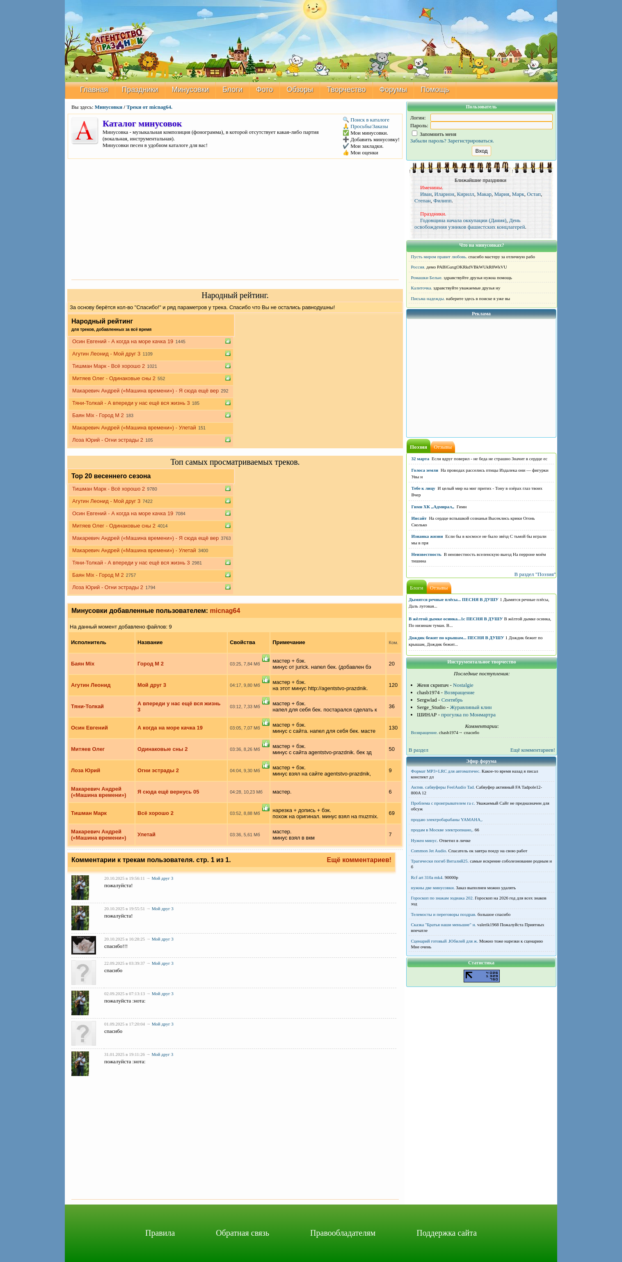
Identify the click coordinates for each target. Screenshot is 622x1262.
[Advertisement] (235, 218)
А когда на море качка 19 (170, 728)
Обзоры (299, 89)
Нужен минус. (424, 840)
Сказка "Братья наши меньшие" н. (443, 924)
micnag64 (225, 610)
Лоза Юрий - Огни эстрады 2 (107, 440)
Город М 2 (150, 664)
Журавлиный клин (471, 707)
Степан (422, 200)
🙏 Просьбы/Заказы (365, 126)
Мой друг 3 (151, 685)
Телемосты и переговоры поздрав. (443, 914)
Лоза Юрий (85, 770)
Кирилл (465, 194)
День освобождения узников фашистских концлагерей (469, 223)
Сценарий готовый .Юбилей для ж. (444, 940)
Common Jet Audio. (429, 850)
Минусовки (190, 89)
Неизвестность (426, 554)
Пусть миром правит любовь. (439, 256)
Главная (94, 89)
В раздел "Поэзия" (535, 574)
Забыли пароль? (428, 141)
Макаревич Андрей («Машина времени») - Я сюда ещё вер (145, 391)
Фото (264, 89)
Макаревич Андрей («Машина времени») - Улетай (134, 427)
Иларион (444, 194)
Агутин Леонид (90, 685)
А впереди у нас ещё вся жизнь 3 (179, 706)
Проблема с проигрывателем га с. (443, 803)
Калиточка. (421, 287)
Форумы (393, 89)
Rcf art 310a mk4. (427, 877)
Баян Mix (82, 664)
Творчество (346, 89)
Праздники (140, 89)
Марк (518, 194)
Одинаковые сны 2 (162, 749)
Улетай (146, 834)
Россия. (418, 266)
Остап (534, 194)
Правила (160, 1232)
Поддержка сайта (446, 1232)
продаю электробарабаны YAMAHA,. (447, 819)
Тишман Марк (89, 813)
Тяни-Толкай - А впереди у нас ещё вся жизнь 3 (131, 403)
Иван (426, 194)
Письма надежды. (428, 298)
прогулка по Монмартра (468, 714)
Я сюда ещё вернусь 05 (168, 792)
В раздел (418, 750)
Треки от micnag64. (149, 107)
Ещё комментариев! (359, 859)
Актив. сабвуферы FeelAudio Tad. (443, 787)
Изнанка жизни (427, 536)
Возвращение (459, 692)
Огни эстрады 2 (158, 770)
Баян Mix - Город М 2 (98, 415)
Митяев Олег (88, 749)
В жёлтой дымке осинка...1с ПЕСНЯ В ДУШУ (456, 618)
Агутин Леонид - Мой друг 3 (106, 354)
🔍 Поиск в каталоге (366, 120)
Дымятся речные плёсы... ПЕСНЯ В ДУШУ (454, 599)
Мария (501, 194)
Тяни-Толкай (87, 706)
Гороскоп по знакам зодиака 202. (442, 897)
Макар (484, 194)
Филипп (442, 200)
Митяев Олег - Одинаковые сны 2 (114, 378)
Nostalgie (463, 685)
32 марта (421, 458)
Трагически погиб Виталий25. (440, 860)
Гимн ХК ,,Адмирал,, (433, 506)
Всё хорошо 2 (155, 813)
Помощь (435, 89)
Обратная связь (242, 1232)
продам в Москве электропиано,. (442, 829)
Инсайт (419, 518)
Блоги (232, 89)
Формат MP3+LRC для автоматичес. (445, 771)
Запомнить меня (434, 134)
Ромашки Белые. (427, 277)
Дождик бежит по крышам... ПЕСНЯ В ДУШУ (456, 637)
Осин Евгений (89, 728)
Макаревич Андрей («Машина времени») (98, 792)
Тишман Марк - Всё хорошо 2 (108, 366)
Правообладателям (342, 1232)
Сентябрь (452, 700)
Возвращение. (424, 732)
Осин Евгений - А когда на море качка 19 (122, 341)
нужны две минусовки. (433, 887)
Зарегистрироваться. (471, 141)
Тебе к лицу (423, 488)
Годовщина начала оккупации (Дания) (463, 220)
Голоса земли (425, 470)
